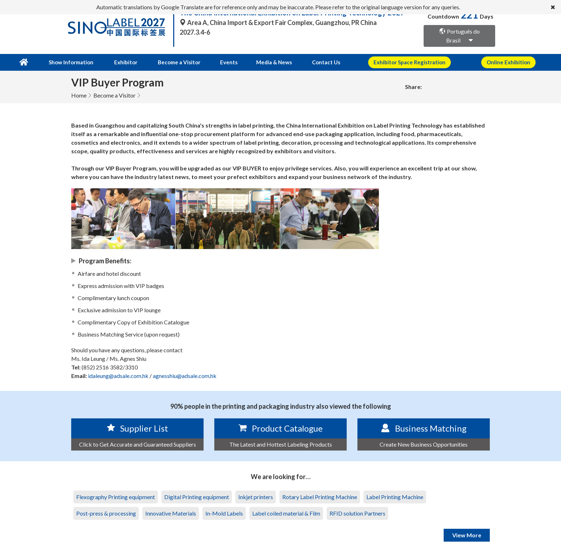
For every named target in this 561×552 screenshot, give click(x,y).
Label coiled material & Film (286, 512)
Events (224, 62)
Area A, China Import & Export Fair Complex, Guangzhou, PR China (278, 22)
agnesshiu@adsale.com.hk (184, 375)
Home (79, 94)
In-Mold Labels (224, 512)
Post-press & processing (106, 512)
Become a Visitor (176, 62)
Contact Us (319, 62)
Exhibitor (124, 62)
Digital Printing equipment (196, 496)
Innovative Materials (170, 512)
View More (466, 534)
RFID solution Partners (357, 512)
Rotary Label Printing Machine (319, 496)
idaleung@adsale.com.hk (118, 375)
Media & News (268, 62)
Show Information (70, 62)
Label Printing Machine (394, 496)
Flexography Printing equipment (115, 496)
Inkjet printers (255, 496)
